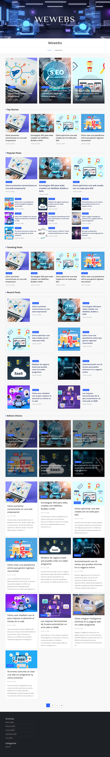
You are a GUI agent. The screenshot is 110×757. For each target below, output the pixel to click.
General (12, 87)
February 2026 (10, 726)
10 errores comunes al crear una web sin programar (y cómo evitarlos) (25, 233)
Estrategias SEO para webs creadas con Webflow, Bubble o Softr (54, 93)
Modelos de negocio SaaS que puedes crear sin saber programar (58, 204)
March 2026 (10, 722)
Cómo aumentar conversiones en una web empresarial (20, 93)
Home (50, 50)
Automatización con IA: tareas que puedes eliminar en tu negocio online (92, 204)
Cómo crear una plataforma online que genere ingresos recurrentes (92, 138)
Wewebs (55, 43)
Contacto (58, 50)
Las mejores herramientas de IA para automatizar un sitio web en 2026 (59, 219)
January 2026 (10, 730)
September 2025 (11, 734)
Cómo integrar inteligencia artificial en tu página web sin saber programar (92, 219)
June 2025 (9, 738)
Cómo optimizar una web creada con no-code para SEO (87, 93)
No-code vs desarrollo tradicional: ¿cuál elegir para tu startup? (92, 233)
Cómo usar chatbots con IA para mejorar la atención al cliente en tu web (26, 219)
